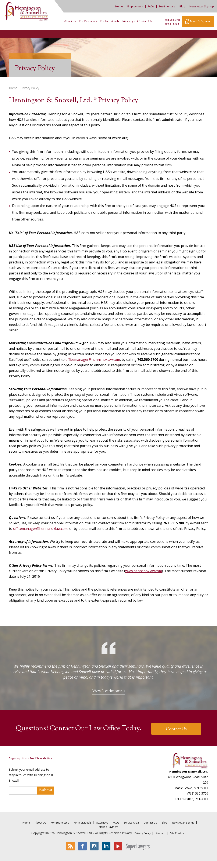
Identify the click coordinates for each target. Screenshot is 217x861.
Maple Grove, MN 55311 (191, 788)
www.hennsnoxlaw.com (143, 571)
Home (119, 6)
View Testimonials (108, 691)
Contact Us (144, 21)
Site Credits (177, 833)
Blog (182, 6)
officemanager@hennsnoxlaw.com (92, 359)
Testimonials (167, 6)
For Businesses (88, 21)
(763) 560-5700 (197, 793)
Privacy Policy (143, 833)
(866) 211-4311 (197, 799)
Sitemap (160, 833)
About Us (70, 21)
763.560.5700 (172, 20)
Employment (135, 6)
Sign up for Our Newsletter (30, 758)
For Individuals (109, 21)
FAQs (151, 6)
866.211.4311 (172, 23)
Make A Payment (198, 21)
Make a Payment (108, 827)
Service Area (131, 822)
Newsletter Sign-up (201, 6)
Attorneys (128, 21)
